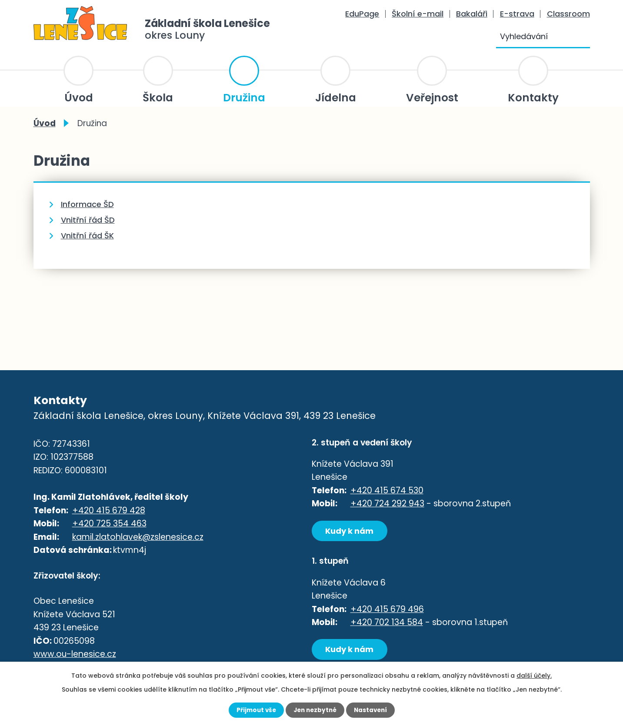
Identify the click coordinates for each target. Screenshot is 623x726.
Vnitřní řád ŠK (87, 235)
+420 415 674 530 (386, 490)
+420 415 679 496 (387, 610)
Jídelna (335, 97)
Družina (244, 97)
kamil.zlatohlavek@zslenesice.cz (137, 537)
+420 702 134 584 (386, 623)
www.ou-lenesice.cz (74, 656)
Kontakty (533, 97)
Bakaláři (471, 14)
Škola (158, 97)
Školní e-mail (417, 14)
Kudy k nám (351, 530)
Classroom (568, 14)
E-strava (517, 14)
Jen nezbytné (315, 710)
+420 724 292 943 (387, 503)
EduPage (362, 14)
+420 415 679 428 (108, 511)
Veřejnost (432, 97)
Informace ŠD (87, 204)
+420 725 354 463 (109, 524)
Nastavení (372, 710)
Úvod (78, 97)
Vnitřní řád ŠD (88, 219)
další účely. (534, 675)
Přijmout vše (254, 710)
